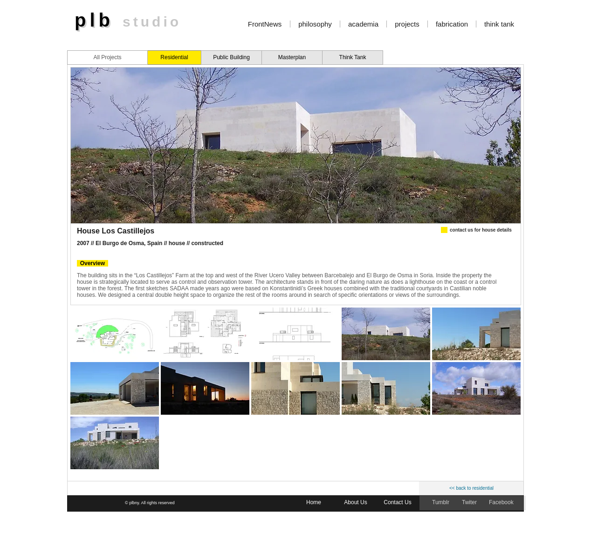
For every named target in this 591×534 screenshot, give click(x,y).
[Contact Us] (398, 502)
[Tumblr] (441, 503)
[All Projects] (107, 57)
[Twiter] (470, 503)
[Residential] (174, 57)
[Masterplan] (292, 57)
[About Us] (356, 502)
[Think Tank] (352, 57)
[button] (114, 334)
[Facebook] (502, 503)
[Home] (314, 502)
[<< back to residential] (471, 488)
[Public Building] (231, 57)
